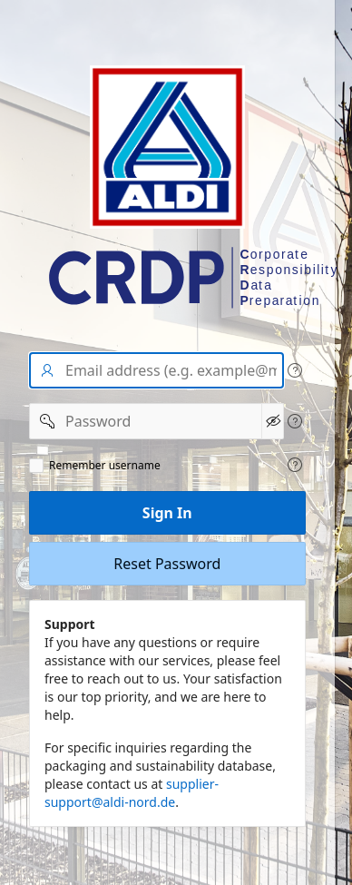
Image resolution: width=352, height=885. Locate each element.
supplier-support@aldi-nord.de (131, 793)
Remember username (105, 465)
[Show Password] (272, 421)
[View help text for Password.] (295, 421)
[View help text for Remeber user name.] (295, 465)
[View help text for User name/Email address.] (295, 370)
